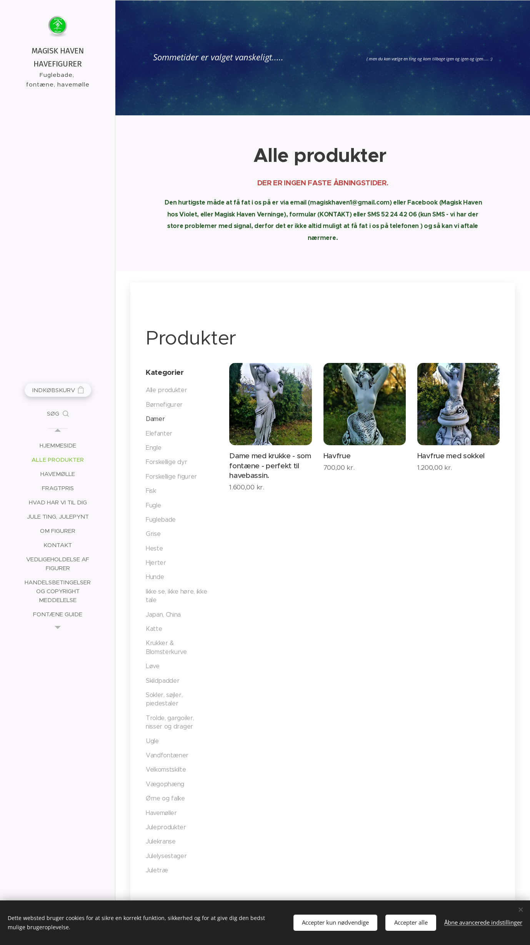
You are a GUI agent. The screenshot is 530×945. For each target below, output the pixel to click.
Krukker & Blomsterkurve (166, 647)
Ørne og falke (165, 798)
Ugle (152, 741)
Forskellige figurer (171, 476)
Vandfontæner (167, 755)
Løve (153, 666)
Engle (153, 447)
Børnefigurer (164, 404)
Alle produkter (166, 390)
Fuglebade (161, 519)
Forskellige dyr (166, 462)
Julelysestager (166, 856)
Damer (155, 419)
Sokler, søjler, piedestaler (164, 699)
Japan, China (163, 614)
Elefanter (159, 433)
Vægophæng (165, 784)
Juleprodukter (166, 827)
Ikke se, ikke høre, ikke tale (176, 596)
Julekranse (161, 841)
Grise (153, 533)
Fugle (153, 505)
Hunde (155, 577)
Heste (154, 548)
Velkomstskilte (166, 769)
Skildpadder (162, 680)
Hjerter (156, 562)
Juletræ (157, 870)
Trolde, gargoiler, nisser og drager (170, 722)
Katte (154, 628)
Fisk (151, 490)
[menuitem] (57, 445)
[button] (58, 413)
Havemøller (161, 812)
